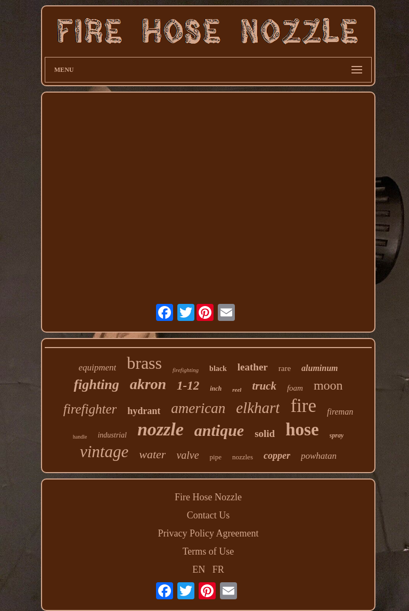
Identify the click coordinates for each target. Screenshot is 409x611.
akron (148, 384)
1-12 (188, 385)
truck (264, 385)
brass (144, 363)
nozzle (160, 429)
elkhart (258, 407)
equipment (97, 367)
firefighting (186, 370)
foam (295, 388)
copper (277, 455)
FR (218, 569)
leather (253, 367)
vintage (104, 451)
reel (236, 389)
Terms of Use (208, 551)
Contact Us (208, 515)
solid (265, 433)
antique (219, 430)
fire (303, 405)
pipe (216, 457)
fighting (96, 384)
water (152, 454)
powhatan (319, 456)
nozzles (242, 457)
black (218, 369)
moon (328, 385)
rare (285, 368)
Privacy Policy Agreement (208, 533)
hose (301, 429)
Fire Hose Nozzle (208, 497)
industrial (111, 435)
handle (80, 437)
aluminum (319, 368)
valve (187, 455)
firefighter (90, 409)
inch (216, 388)
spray (337, 435)
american (198, 408)
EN (198, 569)
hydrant (143, 411)
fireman (340, 411)
